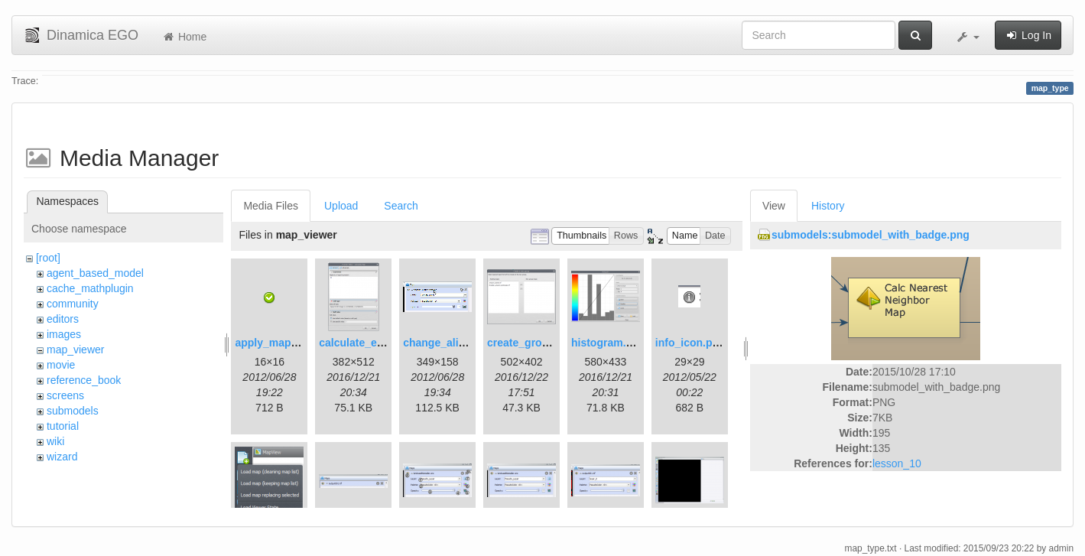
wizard (62, 456)
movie (61, 365)
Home (183, 37)
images (64, 334)
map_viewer (75, 349)
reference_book (84, 380)
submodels (73, 411)
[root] (48, 258)
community (73, 304)
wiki (55, 441)
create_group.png (532, 343)
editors (63, 319)
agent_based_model (95, 273)
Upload (341, 206)
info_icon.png (690, 343)
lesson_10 (896, 463)
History (828, 206)
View (773, 206)
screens (65, 395)
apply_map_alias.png (289, 343)
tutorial (63, 426)
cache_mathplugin (90, 288)
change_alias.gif (444, 343)
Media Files (270, 206)
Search (400, 206)
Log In (1028, 35)
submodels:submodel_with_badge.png (871, 235)
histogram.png (608, 343)
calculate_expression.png (384, 343)
